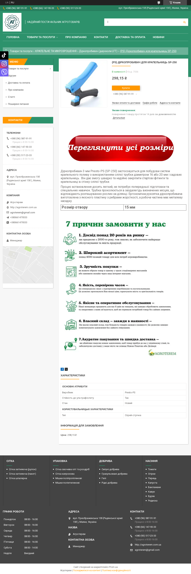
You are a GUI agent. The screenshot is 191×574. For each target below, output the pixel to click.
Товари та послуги (41, 37)
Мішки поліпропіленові (68, 478)
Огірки (151, 473)
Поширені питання (18, 104)
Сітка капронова (64, 473)
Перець (152, 478)
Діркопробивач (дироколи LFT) (98, 51)
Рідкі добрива (109, 482)
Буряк (151, 496)
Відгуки (12, 75)
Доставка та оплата (130, 37)
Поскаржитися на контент (87, 570)
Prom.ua (113, 567)
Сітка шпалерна (18, 478)
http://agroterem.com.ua (23, 207)
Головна (13, 37)
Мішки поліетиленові (67, 482)
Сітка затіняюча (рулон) (22, 469)
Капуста (152, 482)
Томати (152, 469)
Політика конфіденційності (116, 570)
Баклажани (154, 487)
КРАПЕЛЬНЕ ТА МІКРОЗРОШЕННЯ (55, 51)
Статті (11, 96)
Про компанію (76, 37)
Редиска (152, 500)
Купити (126, 88)
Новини (158, 37)
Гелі (104, 478)
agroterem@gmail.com (22, 212)
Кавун (151, 491)
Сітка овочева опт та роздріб (72, 469)
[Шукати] (184, 22)
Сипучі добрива (110, 469)
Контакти (101, 37)
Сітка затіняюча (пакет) (22, 473)
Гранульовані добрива (114, 473)
